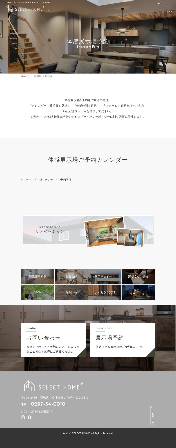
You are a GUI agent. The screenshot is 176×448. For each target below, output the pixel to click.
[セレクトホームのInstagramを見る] (23, 417)
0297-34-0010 (48, 404)
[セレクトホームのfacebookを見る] (29, 417)
